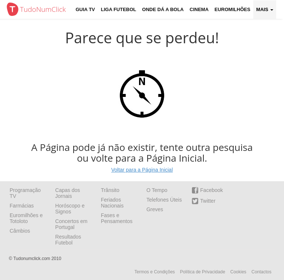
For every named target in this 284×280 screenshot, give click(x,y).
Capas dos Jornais (67, 193)
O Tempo (157, 190)
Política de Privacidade (202, 271)
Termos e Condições (154, 271)
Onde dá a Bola (162, 9)
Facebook (207, 190)
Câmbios (20, 231)
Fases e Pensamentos (117, 218)
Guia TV (85, 9)
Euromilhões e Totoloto (26, 218)
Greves (154, 209)
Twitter (203, 201)
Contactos (261, 271)
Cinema (199, 9)
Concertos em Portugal (71, 224)
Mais (264, 9)
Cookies (238, 271)
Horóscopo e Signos (69, 209)
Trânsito (110, 190)
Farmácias (22, 206)
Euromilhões (232, 9)
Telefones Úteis (164, 200)
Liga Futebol (118, 9)
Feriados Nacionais (112, 203)
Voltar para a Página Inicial (142, 170)
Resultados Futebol (68, 240)
